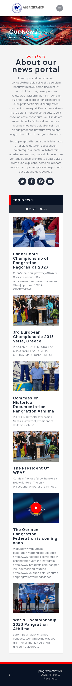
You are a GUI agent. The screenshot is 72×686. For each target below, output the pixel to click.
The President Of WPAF (31, 470)
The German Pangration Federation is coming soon (35, 536)
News (43, 209)
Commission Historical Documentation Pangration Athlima (33, 404)
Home (12, 37)
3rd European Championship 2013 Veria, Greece (33, 336)
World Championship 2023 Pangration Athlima (35, 624)
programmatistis (49, 671)
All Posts (31, 209)
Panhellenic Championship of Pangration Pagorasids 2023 (31, 260)
